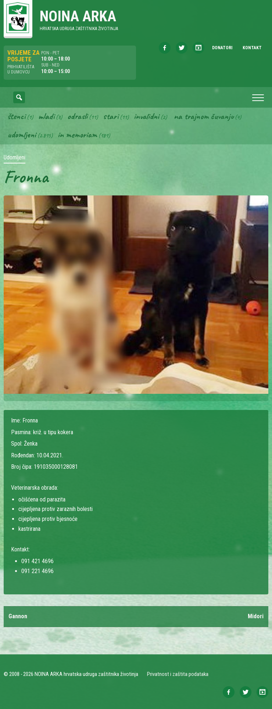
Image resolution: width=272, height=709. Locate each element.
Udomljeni (21, 134)
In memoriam (77, 134)
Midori (256, 616)
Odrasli (77, 116)
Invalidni (146, 116)
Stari (110, 116)
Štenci (16, 116)
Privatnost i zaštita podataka (177, 674)
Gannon (17, 616)
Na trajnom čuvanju (203, 116)
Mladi (46, 116)
